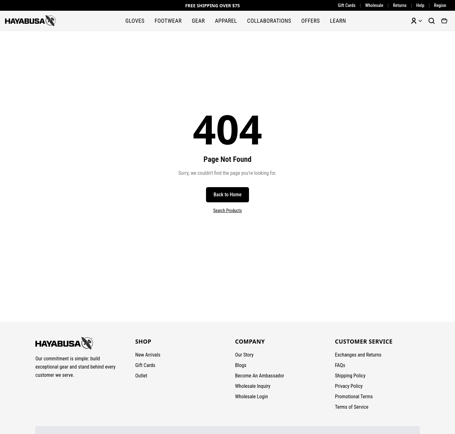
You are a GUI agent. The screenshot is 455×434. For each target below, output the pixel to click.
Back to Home (228, 195)
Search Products (227, 210)
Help (420, 5)
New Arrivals (148, 355)
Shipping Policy (350, 376)
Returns (400, 5)
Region (440, 5)
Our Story (244, 355)
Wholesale (374, 5)
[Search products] (431, 21)
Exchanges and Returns (358, 355)
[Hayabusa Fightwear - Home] (30, 20)
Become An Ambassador (259, 376)
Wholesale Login (251, 397)
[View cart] (444, 21)
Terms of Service (351, 407)
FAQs (340, 365)
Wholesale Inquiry (252, 386)
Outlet (141, 376)
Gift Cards (346, 5)
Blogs (240, 365)
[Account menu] (416, 21)
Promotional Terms (354, 397)
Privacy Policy (349, 386)
